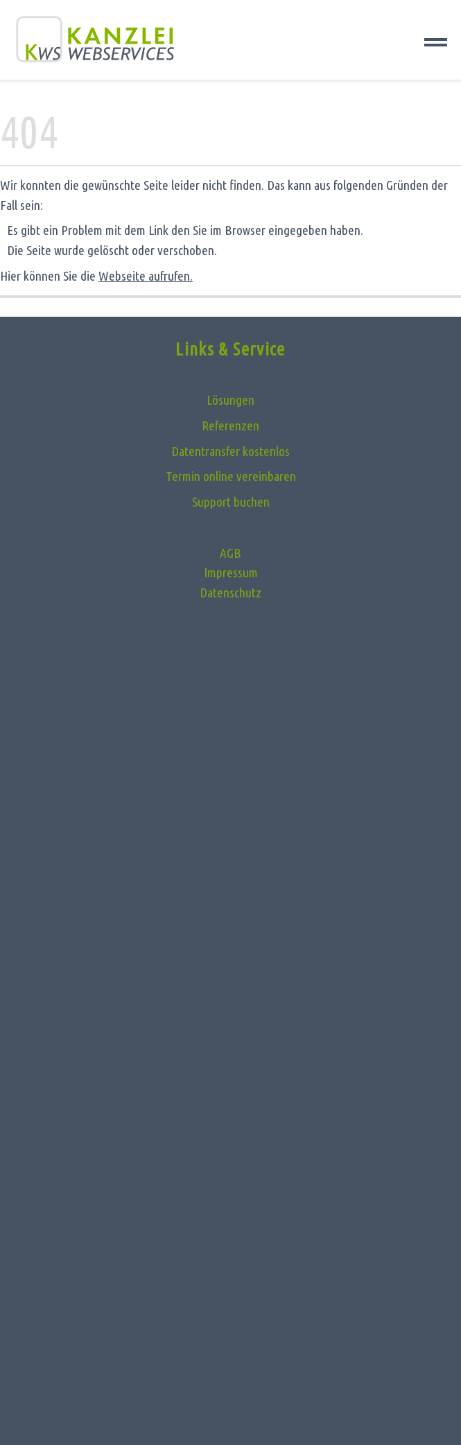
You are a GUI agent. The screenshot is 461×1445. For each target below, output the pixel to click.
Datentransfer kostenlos (230, 451)
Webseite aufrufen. (145, 275)
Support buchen (231, 501)
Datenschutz (230, 592)
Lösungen (230, 400)
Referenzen (230, 425)
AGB (230, 553)
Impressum (231, 572)
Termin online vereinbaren (231, 476)
